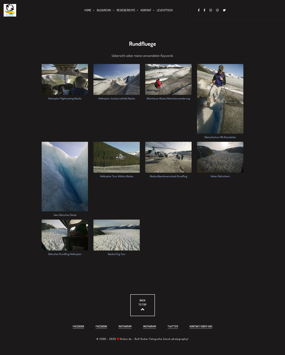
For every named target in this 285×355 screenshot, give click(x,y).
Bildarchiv (104, 10)
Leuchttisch (165, 10)
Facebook (78, 326)
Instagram (125, 326)
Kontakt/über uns (201, 326)
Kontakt (146, 10)
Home (88, 10)
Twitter (173, 326)
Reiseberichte (126, 10)
